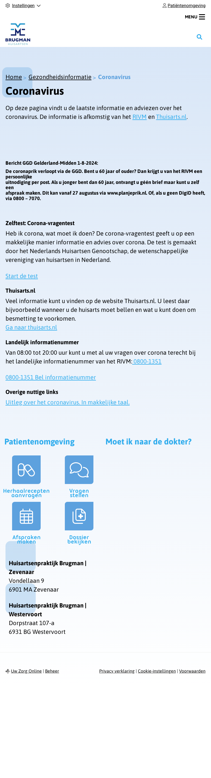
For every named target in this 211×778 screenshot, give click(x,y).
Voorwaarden (192, 670)
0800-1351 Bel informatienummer (50, 377)
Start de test (21, 275)
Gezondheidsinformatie (60, 76)
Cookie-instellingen (157, 670)
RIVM (139, 116)
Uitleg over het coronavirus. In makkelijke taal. (67, 402)
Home (13, 76)
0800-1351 (147, 361)
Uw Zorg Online (26, 670)
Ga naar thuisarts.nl (31, 327)
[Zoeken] (199, 37)
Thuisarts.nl (171, 116)
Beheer (52, 670)
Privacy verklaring (117, 670)
